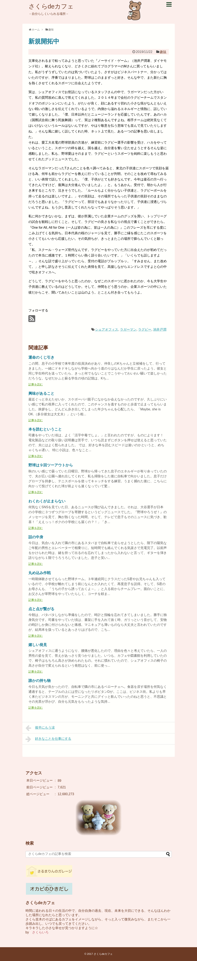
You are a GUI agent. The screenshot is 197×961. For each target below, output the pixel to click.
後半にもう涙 (40, 728)
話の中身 (35, 537)
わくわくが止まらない (46, 501)
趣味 (163, 52)
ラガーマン (128, 329)
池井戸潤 (159, 329)
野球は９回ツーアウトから (50, 465)
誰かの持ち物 (39, 681)
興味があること (41, 393)
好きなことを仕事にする (48, 739)
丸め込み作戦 (39, 573)
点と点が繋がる (41, 609)
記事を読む (35, 384)
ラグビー (144, 329)
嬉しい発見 (37, 645)
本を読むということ (45, 429)
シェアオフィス (106, 329)
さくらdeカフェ (51, 6)
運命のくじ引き (41, 357)
